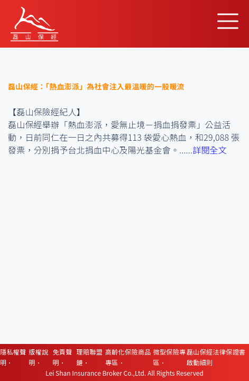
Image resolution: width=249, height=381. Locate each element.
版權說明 (38, 357)
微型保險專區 (169, 357)
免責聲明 (62, 357)
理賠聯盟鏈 (90, 357)
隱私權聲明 (13, 357)
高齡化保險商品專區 (128, 357)
